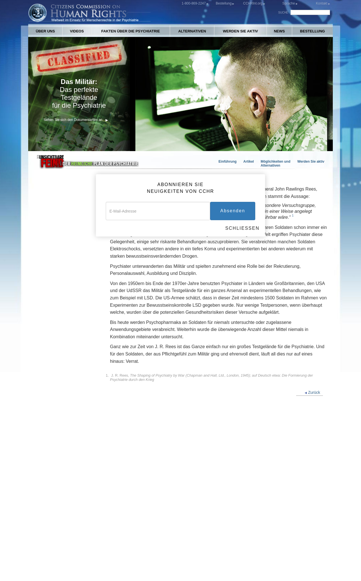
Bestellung (224, 3)
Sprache (288, 3)
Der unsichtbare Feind (57, 259)
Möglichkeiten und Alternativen (275, 163)
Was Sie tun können (55, 405)
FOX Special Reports (55, 374)
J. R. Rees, (211, 377)
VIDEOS (77, 31)
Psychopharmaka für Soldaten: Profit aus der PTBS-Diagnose (65, 269)
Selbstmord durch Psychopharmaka (53, 299)
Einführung (228, 162)
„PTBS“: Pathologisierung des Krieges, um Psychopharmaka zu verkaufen (64, 284)
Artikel (248, 162)
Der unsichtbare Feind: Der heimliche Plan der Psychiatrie (64, 441)
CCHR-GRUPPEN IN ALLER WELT (75, 538)
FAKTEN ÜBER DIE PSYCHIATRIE (130, 31)
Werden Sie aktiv (310, 162)
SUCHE (283, 12)
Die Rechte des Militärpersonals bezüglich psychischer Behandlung (66, 426)
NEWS (279, 31)
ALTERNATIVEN (192, 31)
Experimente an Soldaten (59, 318)
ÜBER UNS (45, 31)
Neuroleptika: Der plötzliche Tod (66, 310)
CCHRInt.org (253, 3)
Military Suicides (52, 358)
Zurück (312, 392)
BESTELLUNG (312, 31)
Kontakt (322, 3)
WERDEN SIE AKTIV (240, 31)
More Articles (49, 366)
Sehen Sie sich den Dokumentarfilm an (76, 120)
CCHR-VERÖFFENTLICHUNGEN (233, 533)
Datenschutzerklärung (218, 568)
